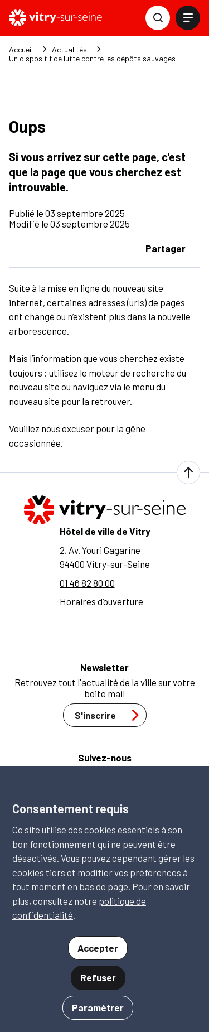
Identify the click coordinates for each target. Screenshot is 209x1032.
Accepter (97, 947)
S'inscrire (110, 715)
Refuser (98, 977)
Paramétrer (98, 1007)
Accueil (21, 49)
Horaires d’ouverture (101, 601)
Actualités (69, 49)
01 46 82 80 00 (87, 583)
